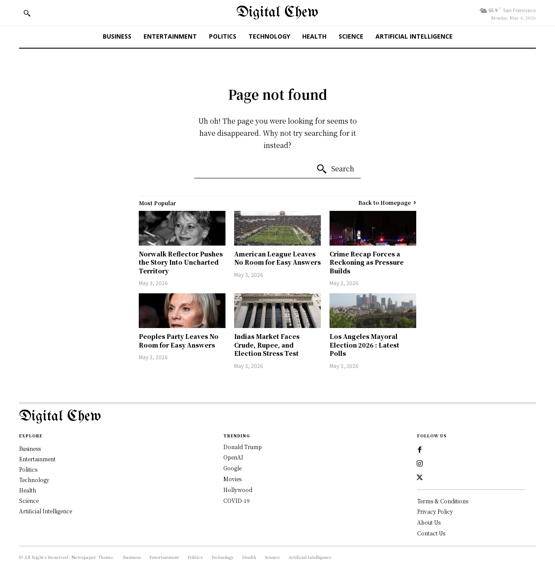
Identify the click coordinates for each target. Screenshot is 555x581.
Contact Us (431, 533)
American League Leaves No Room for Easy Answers (277, 258)
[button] (27, 13)
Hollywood (237, 489)
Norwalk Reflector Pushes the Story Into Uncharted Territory (181, 262)
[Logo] (277, 416)
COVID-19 (236, 500)
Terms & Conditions (442, 501)
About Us (429, 522)
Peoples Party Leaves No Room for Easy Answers (179, 340)
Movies (232, 479)
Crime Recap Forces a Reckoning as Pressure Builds (367, 262)
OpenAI (233, 457)
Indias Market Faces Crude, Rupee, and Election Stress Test (267, 345)
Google (232, 468)
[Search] (335, 169)
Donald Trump (242, 446)
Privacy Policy (435, 511)
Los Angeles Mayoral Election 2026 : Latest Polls (364, 345)
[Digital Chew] (277, 12)
